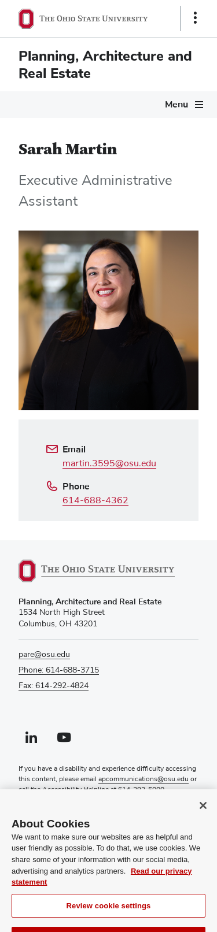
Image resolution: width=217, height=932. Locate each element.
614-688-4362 (95, 500)
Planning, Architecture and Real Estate (105, 65)
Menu (176, 104)
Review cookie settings (109, 918)
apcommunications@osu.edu (143, 779)
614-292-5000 (141, 789)
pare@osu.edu (44, 655)
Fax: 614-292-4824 (54, 686)
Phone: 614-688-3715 (59, 670)
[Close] (203, 818)
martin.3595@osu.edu (109, 463)
